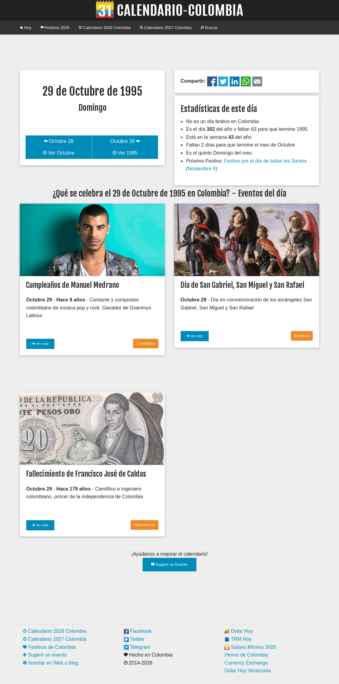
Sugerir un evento (45, 654)
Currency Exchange (246, 662)
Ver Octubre (58, 152)
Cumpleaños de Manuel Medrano (72, 285)
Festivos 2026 (55, 27)
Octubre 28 (58, 141)
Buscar (209, 27)
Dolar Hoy (238, 631)
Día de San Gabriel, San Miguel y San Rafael (242, 285)
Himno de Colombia (246, 654)
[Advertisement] (169, 51)
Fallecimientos (144, 525)
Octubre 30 (125, 141)
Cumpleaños (145, 343)
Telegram (137, 647)
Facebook (138, 631)
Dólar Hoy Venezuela (247, 670)
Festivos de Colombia (49, 647)
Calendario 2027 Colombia (166, 27)
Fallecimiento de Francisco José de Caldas (86, 474)
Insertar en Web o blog (50, 662)
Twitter (134, 639)
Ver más (40, 344)
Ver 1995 (125, 152)
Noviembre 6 (202, 168)
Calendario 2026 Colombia (105, 27)
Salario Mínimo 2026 (250, 647)
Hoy (25, 27)
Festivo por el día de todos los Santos (265, 161)
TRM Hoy (238, 639)
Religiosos (302, 336)
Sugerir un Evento (169, 564)
